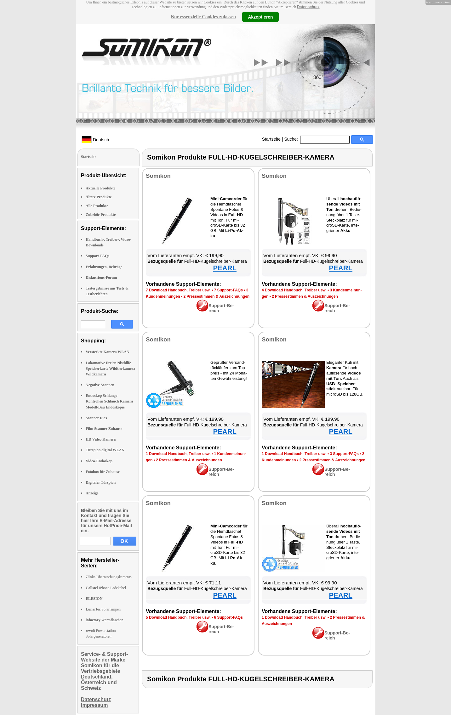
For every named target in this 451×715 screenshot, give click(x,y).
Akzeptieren (260, 16)
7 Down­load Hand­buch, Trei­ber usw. (178, 290)
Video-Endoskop (99, 461)
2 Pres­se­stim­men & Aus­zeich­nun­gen (217, 296)
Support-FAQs (97, 256)
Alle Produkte (97, 206)
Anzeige (92, 493)
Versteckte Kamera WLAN (107, 352)
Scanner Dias (96, 418)
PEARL (225, 268)
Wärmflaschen (104, 620)
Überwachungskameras (109, 577)
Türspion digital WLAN (105, 450)
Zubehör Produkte (101, 214)
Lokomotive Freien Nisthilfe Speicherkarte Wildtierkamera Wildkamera (110, 368)
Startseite (271, 139)
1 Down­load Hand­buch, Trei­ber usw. (178, 454)
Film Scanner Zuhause (104, 428)
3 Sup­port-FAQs (344, 454)
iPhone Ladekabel (106, 588)
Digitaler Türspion (101, 482)
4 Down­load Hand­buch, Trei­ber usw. (294, 290)
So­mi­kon (158, 175)
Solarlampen (103, 609)
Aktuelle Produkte (100, 188)
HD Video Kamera (101, 439)
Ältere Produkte (99, 197)
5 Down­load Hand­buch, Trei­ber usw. (178, 617)
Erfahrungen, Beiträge (104, 267)
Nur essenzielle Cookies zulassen (203, 16)
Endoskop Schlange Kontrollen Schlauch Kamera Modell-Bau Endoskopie (109, 401)
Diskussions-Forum (101, 277)
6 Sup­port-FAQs (228, 617)
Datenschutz (308, 7)
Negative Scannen (100, 385)
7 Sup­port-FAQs (228, 290)
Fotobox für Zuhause (103, 472)
